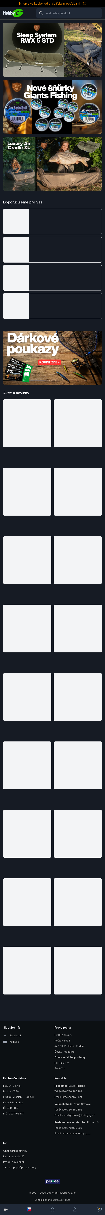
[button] (52, 221)
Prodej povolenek (14, 1161)
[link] (52, 1209)
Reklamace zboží (13, 1156)
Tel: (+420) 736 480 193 (68, 1109)
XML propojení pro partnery (19, 1167)
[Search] (69, 13)
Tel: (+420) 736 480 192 (68, 1091)
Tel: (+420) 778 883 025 (68, 1127)
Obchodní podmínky (15, 1150)
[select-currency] (29, 1209)
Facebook (16, 1035)
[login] (76, 1209)
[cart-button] (99, 1209)
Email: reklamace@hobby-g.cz (72, 1133)
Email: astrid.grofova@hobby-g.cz (74, 1115)
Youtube (14, 1041)
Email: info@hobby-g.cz (68, 1096)
